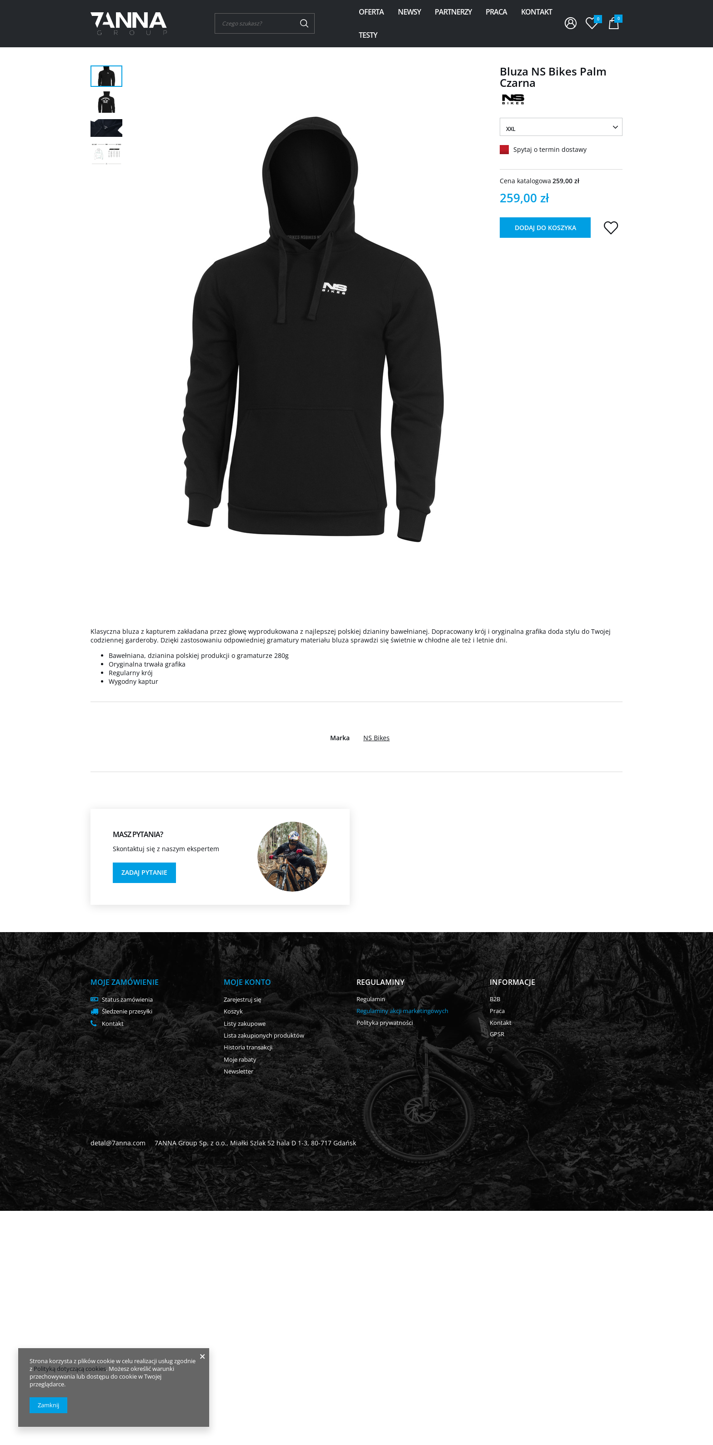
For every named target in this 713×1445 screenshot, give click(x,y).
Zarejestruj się (242, 999)
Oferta (371, 12)
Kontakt (536, 12)
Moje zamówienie (124, 982)
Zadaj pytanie (144, 872)
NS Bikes (376, 738)
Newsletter (238, 1071)
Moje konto (247, 982)
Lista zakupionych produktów (264, 1035)
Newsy (409, 12)
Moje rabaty (240, 1060)
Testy (368, 35)
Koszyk (233, 1011)
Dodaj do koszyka (545, 227)
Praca (496, 12)
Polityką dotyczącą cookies (70, 1369)
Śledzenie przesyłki (127, 1011)
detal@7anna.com (118, 1143)
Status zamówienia (127, 999)
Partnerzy (453, 12)
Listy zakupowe (245, 1024)
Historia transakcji (248, 1047)
